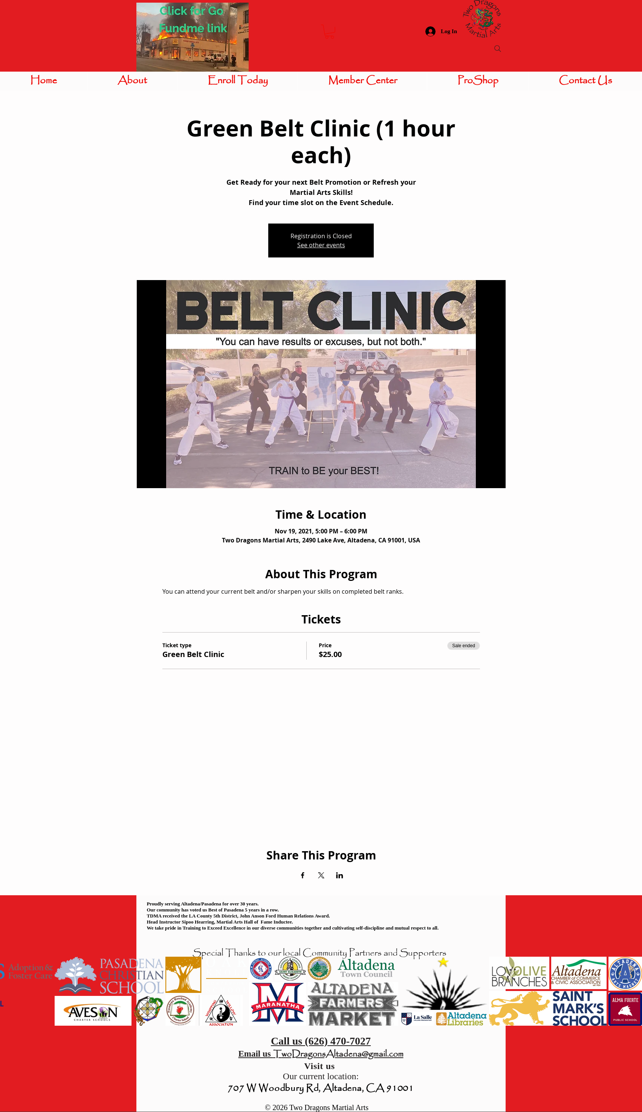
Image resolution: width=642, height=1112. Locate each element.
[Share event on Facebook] (302, 875)
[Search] (498, 49)
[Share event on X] (321, 875)
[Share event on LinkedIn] (339, 875)
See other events (321, 245)
